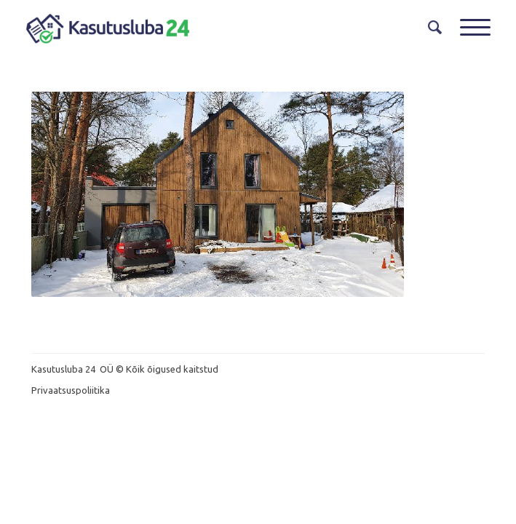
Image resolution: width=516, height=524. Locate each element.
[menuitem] (429, 27)
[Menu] (468, 27)
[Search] (429, 27)
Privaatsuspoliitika (70, 390)
